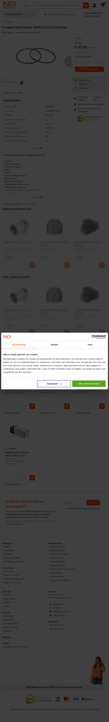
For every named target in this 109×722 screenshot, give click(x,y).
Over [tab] (90, 345)
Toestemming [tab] (19, 345)
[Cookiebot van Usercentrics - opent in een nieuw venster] (94, 337)
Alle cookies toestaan (88, 383)
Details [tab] (54, 345)
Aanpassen (54, 383)
